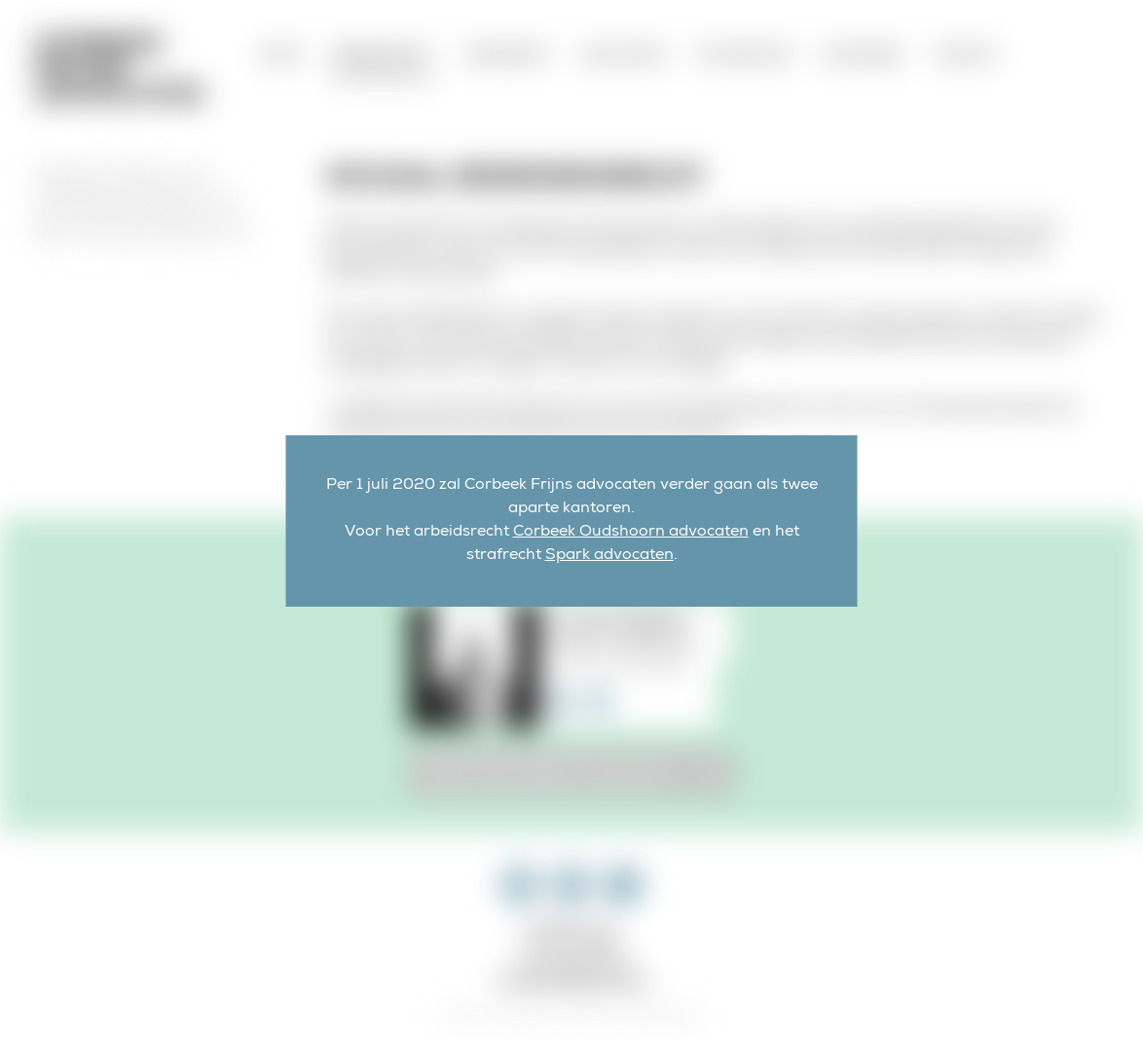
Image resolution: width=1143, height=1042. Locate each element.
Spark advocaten (609, 556)
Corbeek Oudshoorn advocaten (631, 532)
